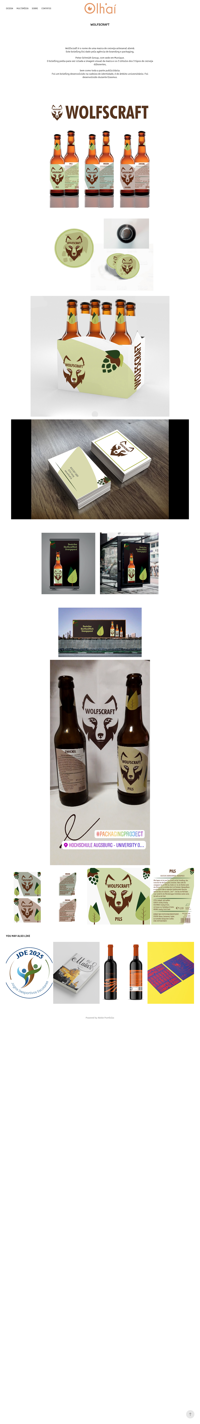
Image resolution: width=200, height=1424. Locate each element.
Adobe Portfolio (106, 1017)
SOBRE (35, 8)
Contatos (46, 8)
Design (9, 8)
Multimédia (22, 8)
